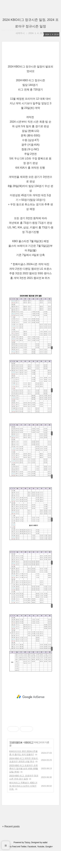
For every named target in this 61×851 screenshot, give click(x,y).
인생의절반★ (16, 742)
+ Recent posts (11, 826)
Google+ (49, 846)
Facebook (32, 846)
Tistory (27, 842)
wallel (44, 842)
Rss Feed (12, 846)
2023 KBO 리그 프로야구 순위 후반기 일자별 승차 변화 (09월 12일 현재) (23, 768)
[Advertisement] (30, 696)
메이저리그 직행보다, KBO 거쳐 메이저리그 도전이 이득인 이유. (23, 785)
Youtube (40, 846)
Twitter (24, 846)
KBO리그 (28, 742)
